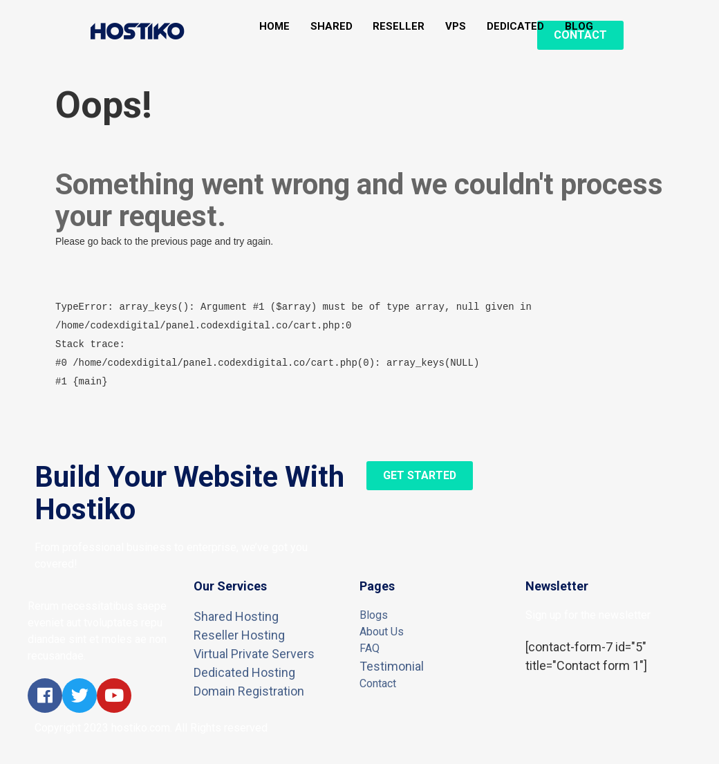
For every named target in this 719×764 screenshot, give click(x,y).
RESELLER (399, 26)
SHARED (331, 26)
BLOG (580, 26)
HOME (274, 26)
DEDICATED (516, 26)
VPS (456, 26)
